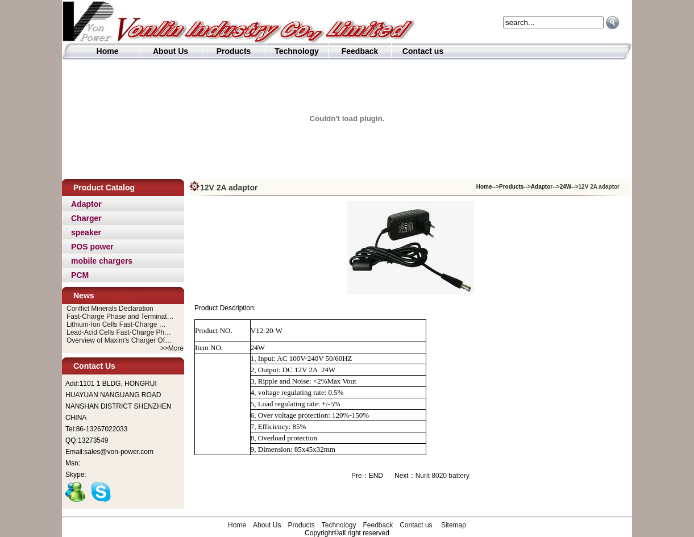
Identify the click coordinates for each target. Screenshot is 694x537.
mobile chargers (101, 260)
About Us (170, 51)
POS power (92, 246)
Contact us (422, 51)
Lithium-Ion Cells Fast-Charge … (116, 324)
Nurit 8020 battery (442, 476)
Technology (297, 51)
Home (108, 51)
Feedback (360, 51)
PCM (80, 275)
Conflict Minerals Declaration (110, 309)
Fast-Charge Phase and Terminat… (120, 316)
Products (234, 51)
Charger (86, 218)
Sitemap (453, 525)
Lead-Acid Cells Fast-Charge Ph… (119, 332)
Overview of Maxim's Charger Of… (119, 340)
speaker (86, 232)
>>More (172, 348)
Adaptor (86, 204)
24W (565, 187)
